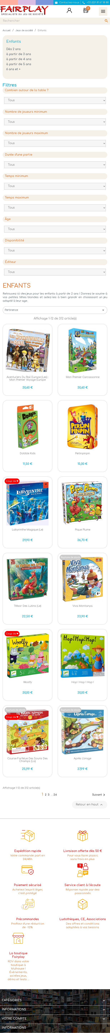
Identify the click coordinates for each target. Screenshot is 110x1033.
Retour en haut (90, 805)
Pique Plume (82, 529)
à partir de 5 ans (18, 64)
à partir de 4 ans (18, 59)
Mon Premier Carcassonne (82, 377)
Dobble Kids (27, 453)
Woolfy (27, 682)
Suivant (99, 795)
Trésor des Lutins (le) (27, 606)
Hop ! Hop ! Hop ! (82, 682)
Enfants (13, 41)
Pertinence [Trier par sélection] (55, 310)
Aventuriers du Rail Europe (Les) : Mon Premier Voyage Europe (28, 378)
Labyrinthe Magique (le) (27, 529)
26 (55, 794)
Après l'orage (82, 758)
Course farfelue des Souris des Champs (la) (27, 760)
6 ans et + (13, 69)
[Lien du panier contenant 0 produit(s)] (86, 11)
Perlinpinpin (82, 453)
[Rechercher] (55, 21)
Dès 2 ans (13, 49)
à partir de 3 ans (18, 54)
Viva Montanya (82, 606)
